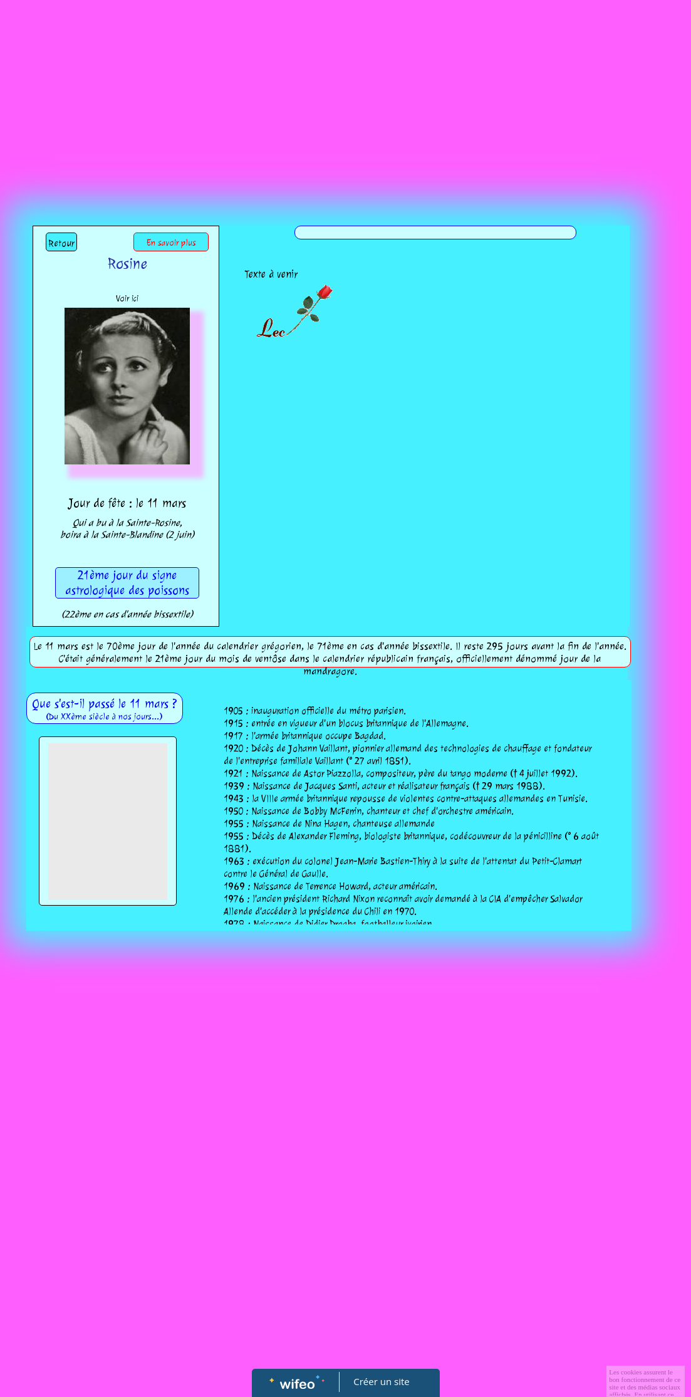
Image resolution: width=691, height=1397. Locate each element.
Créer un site (381, 1381)
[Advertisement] (345, 94)
